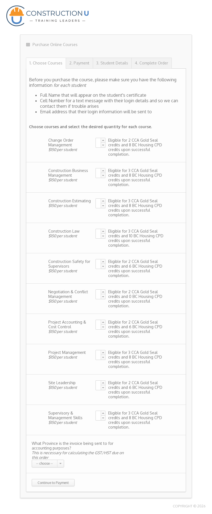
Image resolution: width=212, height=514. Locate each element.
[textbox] (98, 143)
